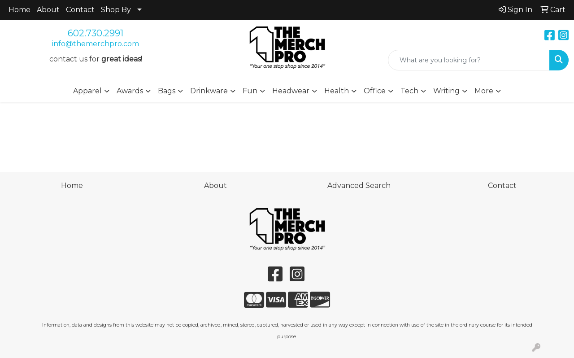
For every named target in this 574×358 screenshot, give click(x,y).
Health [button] (336, 91)
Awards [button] (130, 91)
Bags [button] (166, 91)
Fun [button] (250, 91)
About (48, 9)
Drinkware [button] (209, 91)
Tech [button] (409, 91)
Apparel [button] (87, 91)
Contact (80, 9)
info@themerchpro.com (95, 43)
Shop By (116, 9)
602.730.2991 (95, 33)
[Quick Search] (469, 60)
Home (19, 9)
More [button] (483, 91)
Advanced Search (359, 185)
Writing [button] (446, 91)
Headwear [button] (290, 91)
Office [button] (375, 91)
